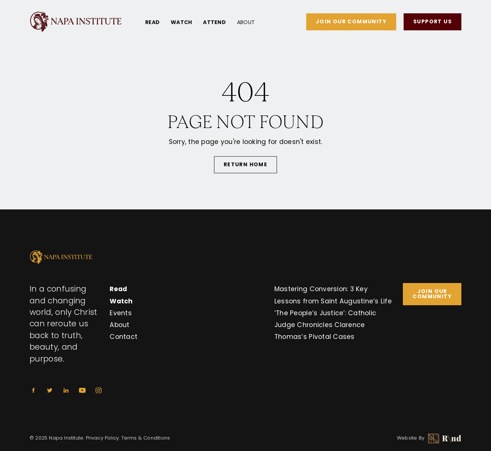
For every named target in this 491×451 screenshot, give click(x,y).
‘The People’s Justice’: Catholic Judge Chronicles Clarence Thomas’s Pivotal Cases (325, 325)
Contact (123, 336)
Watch (181, 22)
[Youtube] (82, 390)
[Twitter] (49, 390)
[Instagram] (98, 390)
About (246, 22)
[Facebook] (33, 390)
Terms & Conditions (145, 437)
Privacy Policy (102, 437)
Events (121, 313)
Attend (214, 22)
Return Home (245, 165)
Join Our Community (351, 21)
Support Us (432, 21)
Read (152, 22)
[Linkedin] (66, 390)
